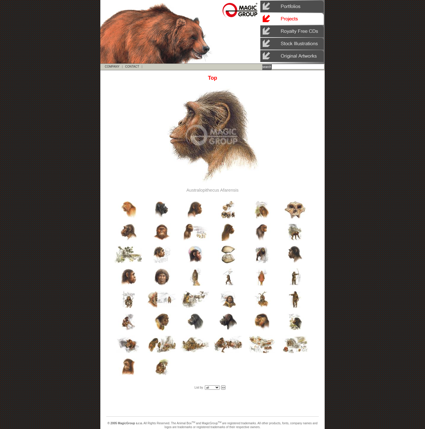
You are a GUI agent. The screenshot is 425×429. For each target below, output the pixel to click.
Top (212, 78)
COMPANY (112, 66)
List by (198, 387)
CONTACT (132, 66)
